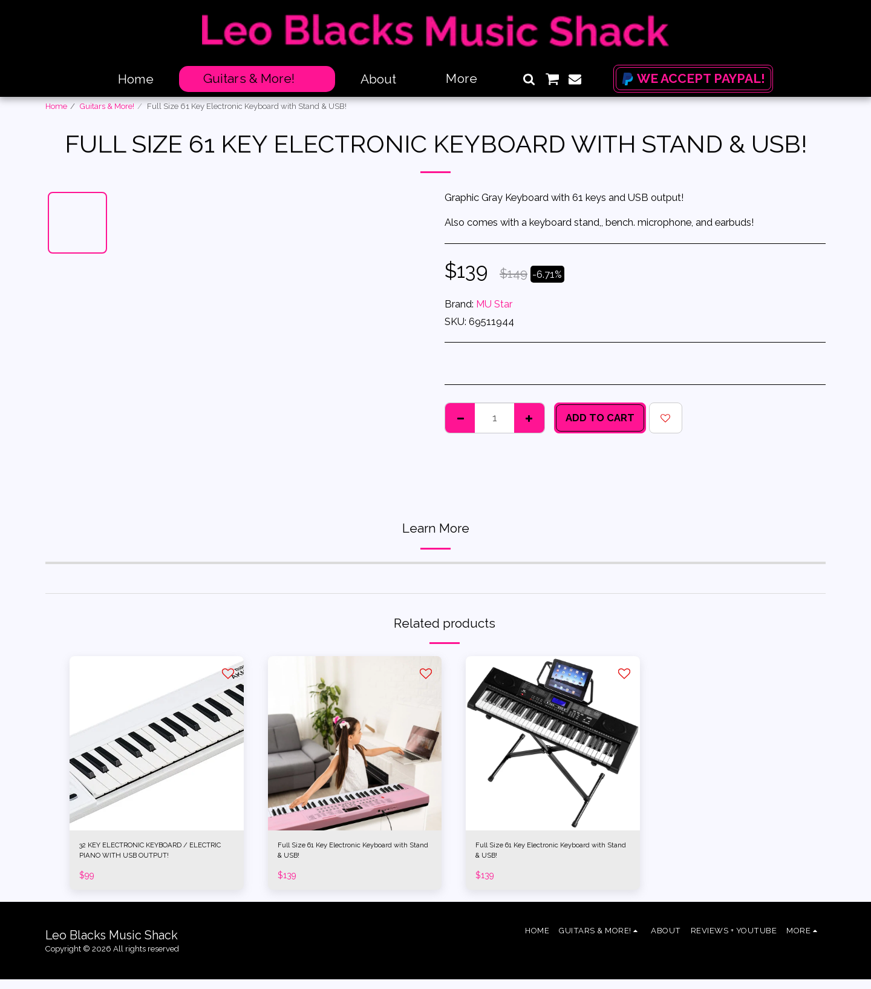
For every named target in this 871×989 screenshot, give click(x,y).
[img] (157, 743)
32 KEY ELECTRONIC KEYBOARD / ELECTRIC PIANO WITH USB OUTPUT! (152, 855)
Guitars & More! (107, 106)
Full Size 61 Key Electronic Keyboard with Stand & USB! (342, 855)
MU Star (494, 304)
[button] (529, 79)
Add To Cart (600, 418)
